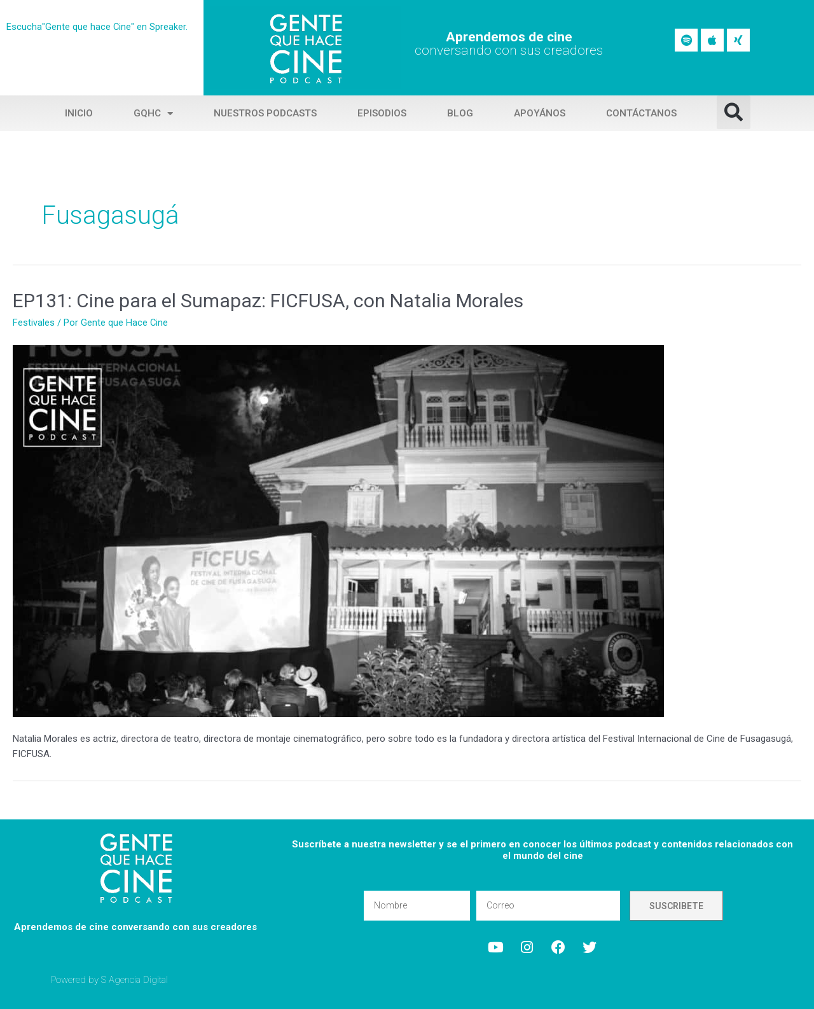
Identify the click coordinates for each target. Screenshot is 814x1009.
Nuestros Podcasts (265, 113)
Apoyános (539, 113)
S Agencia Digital (135, 979)
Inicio (79, 113)
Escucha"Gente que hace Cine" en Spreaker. (97, 26)
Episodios (381, 113)
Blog (460, 113)
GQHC (153, 113)
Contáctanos (641, 113)
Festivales (34, 322)
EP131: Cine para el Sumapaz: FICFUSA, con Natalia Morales (268, 300)
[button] (733, 112)
